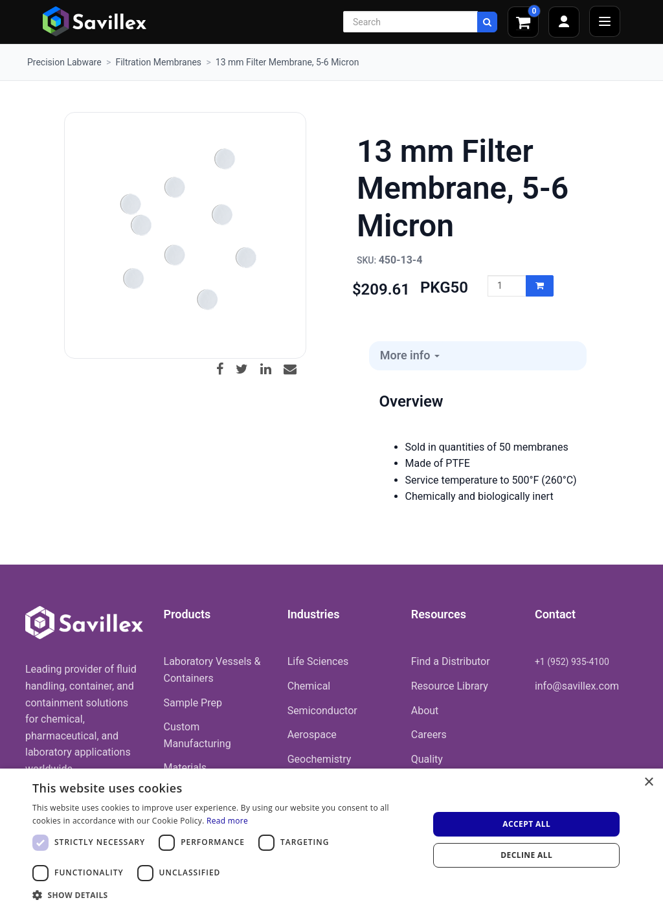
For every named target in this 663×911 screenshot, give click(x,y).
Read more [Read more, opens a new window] (227, 820)
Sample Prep (193, 703)
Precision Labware (64, 62)
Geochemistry (319, 759)
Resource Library (449, 686)
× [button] (648, 782)
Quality (427, 759)
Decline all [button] (526, 854)
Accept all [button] (526, 823)
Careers (429, 734)
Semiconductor (322, 710)
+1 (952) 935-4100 (572, 662)
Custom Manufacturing (197, 735)
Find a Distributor (450, 661)
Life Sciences (318, 661)
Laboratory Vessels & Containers (212, 669)
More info (410, 355)
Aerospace (312, 734)
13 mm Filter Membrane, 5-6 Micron (287, 62)
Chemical (309, 686)
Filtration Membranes (158, 62)
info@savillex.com (577, 686)
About (425, 710)
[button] (224, 894)
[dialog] (331, 840)
